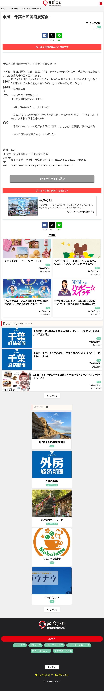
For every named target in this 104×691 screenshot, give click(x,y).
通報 (52, 235)
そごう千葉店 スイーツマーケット (23, 261)
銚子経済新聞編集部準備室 (52, 442)
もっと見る (52, 396)
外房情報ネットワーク (52, 520)
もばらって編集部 (52, 558)
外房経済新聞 (52, 481)
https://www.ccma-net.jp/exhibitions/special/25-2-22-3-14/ (41, 165)
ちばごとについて (44, 675)
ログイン (52, 667)
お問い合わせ (62, 675)
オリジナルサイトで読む (52, 178)
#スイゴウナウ (52, 597)
